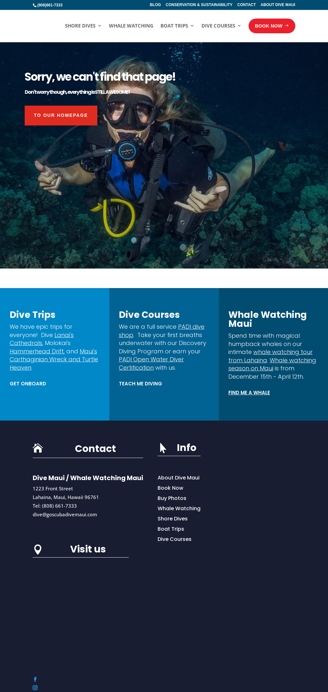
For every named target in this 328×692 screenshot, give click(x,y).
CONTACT (246, 5)
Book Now (170, 488)
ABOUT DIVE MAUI (278, 5)
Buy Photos (172, 498)
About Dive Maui (179, 477)
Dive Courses (218, 25)
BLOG (155, 5)
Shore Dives (80, 25)
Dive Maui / (51, 477)
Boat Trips (174, 25)
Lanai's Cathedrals (42, 339)
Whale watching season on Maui (272, 364)
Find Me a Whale (249, 392)
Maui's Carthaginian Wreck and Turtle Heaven (54, 359)
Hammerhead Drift (37, 351)
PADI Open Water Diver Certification (151, 363)
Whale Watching (131, 25)
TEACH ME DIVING (140, 383)
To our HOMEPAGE (61, 115)
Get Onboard (28, 383)
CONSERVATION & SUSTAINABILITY (199, 5)
